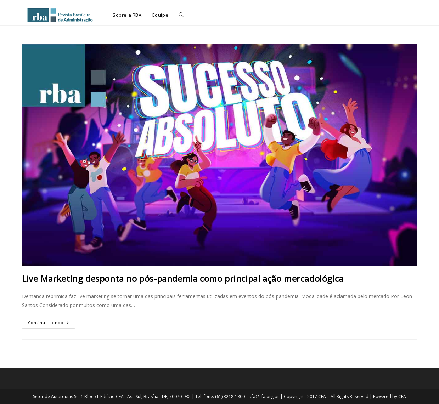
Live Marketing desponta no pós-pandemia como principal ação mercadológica (183, 278)
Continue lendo (51, 321)
